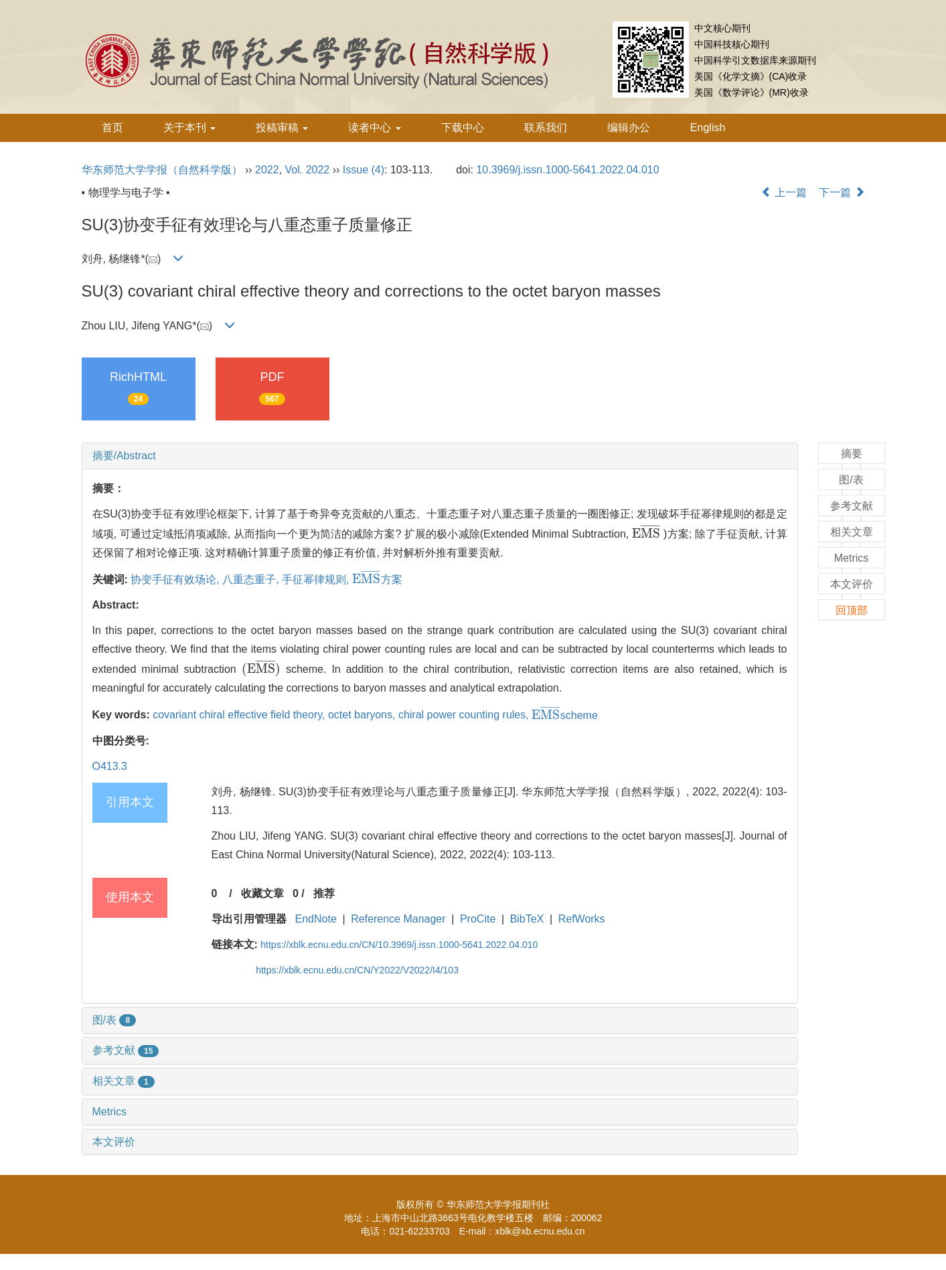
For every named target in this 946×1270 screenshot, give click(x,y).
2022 (267, 169)
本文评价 (113, 1141)
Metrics (109, 1111)
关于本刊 (189, 127)
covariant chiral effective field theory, (240, 715)
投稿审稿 (282, 127)
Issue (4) (363, 169)
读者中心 (374, 127)
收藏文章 (262, 893)
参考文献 (125, 1050)
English (707, 127)
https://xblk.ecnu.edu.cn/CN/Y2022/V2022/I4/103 (357, 970)
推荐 (324, 893)
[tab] (439, 456)
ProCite (477, 919)
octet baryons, (363, 715)
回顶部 (852, 610)
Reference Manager (398, 919)
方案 (377, 579)
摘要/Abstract (124, 455)
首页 (112, 127)
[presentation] (646, 534)
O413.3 (109, 766)
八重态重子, (252, 579)
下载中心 (462, 127)
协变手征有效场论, (176, 579)
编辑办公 (628, 127)
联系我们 (545, 127)
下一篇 (841, 192)
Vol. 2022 (307, 169)
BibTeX (527, 919)
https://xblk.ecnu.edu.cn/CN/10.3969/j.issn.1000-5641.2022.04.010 (399, 944)
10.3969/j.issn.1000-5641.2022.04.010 (567, 169)
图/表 (114, 1020)
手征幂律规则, (317, 579)
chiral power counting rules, (465, 715)
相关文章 (123, 1081)
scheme (565, 715)
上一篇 (784, 192)
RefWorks (581, 919)
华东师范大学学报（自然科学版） (162, 169)
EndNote (316, 919)
